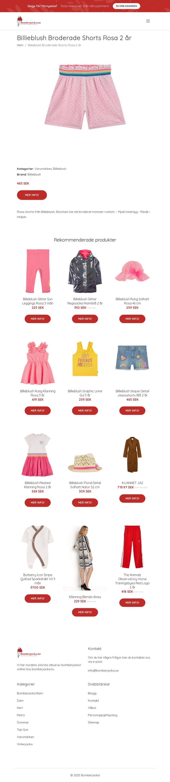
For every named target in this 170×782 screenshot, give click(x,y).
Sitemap (93, 722)
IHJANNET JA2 (132, 483)
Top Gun (22, 729)
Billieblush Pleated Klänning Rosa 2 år (37, 485)
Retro (21, 715)
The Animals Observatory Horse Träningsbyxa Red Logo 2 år (132, 581)
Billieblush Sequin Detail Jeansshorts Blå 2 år (132, 393)
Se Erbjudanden (126, 6)
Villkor (92, 708)
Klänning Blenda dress (85, 597)
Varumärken (43, 169)
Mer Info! (32, 195)
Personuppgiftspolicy (102, 715)
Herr (20, 708)
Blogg (92, 693)
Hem (20, 45)
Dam (20, 700)
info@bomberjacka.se (103, 670)
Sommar (23, 722)
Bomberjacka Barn (30, 693)
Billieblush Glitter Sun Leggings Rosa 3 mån (37, 301)
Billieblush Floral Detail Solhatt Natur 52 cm (85, 485)
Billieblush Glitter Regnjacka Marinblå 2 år (85, 301)
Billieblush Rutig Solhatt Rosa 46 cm (132, 301)
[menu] (148, 21)
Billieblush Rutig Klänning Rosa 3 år (37, 393)
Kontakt (93, 700)
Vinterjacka (25, 744)
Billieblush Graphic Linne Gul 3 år (85, 393)
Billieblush (59, 169)
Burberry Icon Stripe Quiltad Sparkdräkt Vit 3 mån (37, 579)
